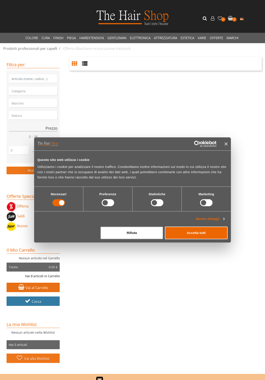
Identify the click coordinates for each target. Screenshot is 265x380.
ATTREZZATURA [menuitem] (165, 38)
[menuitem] (241, 18)
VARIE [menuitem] (202, 38)
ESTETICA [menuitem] (187, 38)
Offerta (18, 206)
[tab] (77, 64)
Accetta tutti (196, 233)
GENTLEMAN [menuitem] (116, 38)
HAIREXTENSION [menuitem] (91, 38)
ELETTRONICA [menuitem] (140, 38)
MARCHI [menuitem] (233, 38)
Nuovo (17, 225)
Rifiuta (132, 233)
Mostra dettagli (207, 219)
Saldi (16, 216)
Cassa (33, 301)
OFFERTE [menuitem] (216, 38)
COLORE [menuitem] (31, 38)
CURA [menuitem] (46, 38)
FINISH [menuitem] (58, 38)
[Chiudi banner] (226, 143)
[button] (205, 18)
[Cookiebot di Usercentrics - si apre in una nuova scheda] (197, 144)
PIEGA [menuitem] (71, 38)
